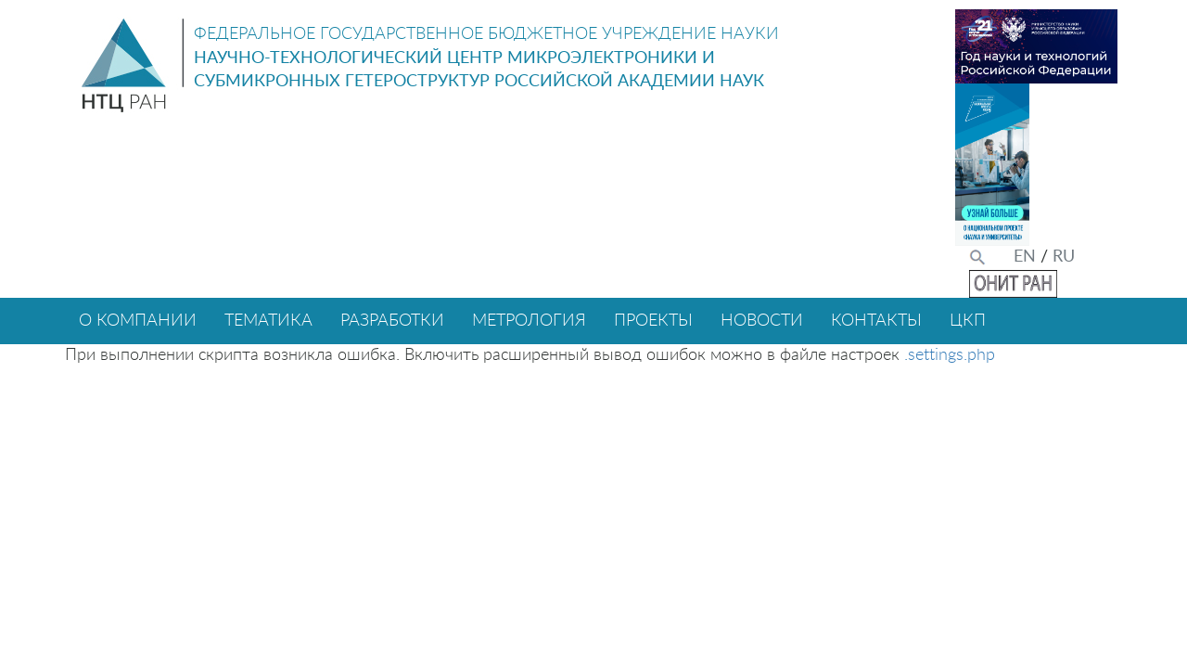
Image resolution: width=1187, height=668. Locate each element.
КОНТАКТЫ (876, 321)
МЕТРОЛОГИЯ (529, 321)
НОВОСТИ (762, 321)
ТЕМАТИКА (268, 321)
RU (1064, 257)
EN (1025, 257)
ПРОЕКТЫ (653, 321)
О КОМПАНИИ (138, 321)
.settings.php (949, 355)
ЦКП (968, 321)
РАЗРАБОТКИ (392, 321)
